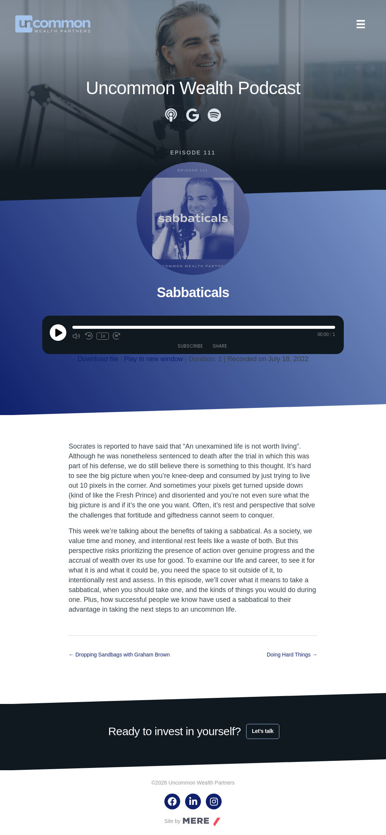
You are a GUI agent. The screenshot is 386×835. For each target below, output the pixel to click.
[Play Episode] (58, 332)
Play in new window (153, 359)
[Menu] (361, 24)
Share (220, 346)
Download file (98, 359)
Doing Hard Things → (292, 655)
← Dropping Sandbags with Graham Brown (119, 655)
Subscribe (190, 346)
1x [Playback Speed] (102, 336)
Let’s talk (262, 731)
